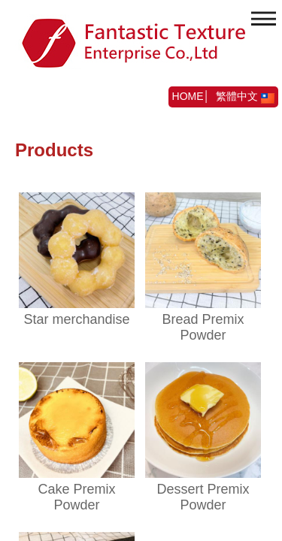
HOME (188, 96)
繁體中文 (245, 96)
